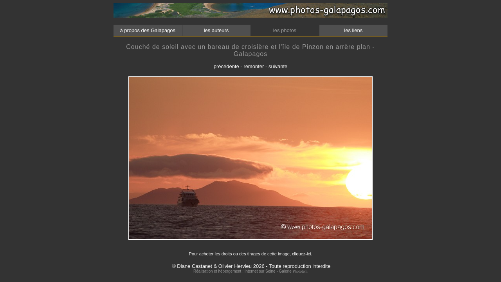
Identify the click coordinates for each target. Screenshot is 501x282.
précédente (226, 66)
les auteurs (216, 30)
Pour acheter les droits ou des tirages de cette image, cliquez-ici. (250, 253)
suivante (278, 66)
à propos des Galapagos (147, 30)
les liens (353, 30)
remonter (253, 66)
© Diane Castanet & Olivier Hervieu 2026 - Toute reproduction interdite (251, 266)
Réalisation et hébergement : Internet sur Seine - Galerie (242, 271)
